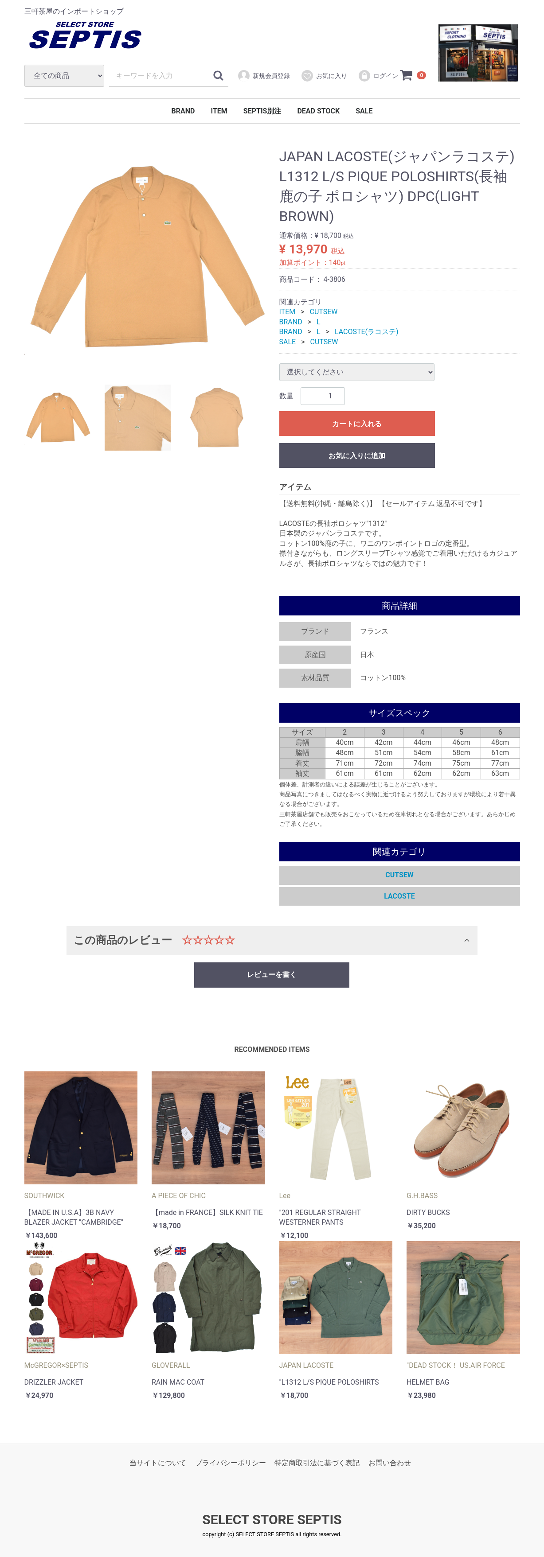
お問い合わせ (389, 1463)
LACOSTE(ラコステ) (367, 331)
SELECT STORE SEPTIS (271, 1519)
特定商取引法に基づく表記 (317, 1463)
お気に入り (324, 75)
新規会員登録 (263, 75)
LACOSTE (399, 896)
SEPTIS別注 (262, 111)
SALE (364, 111)
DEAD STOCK (318, 111)
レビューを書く (272, 974)
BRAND (183, 111)
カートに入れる (357, 424)
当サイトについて (157, 1463)
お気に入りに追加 (357, 456)
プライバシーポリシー (230, 1463)
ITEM (219, 111)
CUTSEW (324, 312)
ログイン (378, 75)
